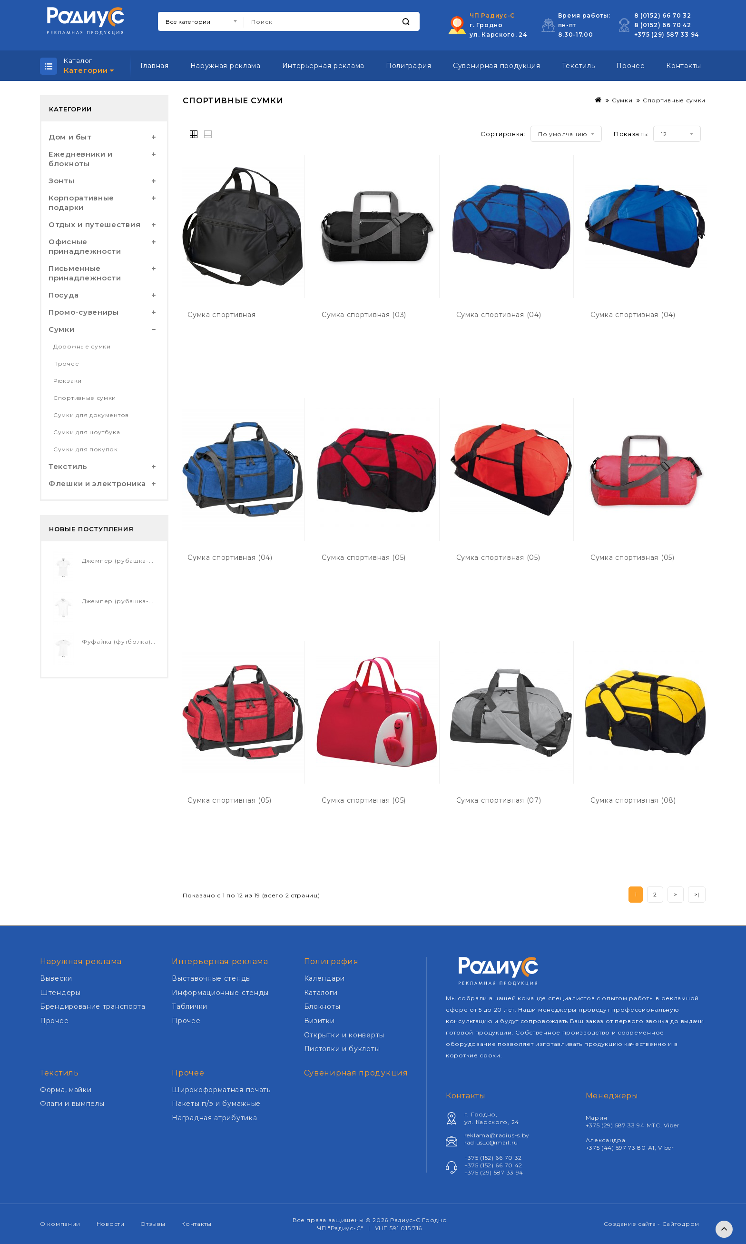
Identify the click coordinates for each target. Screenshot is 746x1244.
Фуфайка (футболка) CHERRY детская (144, 641)
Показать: (631, 134)
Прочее (630, 65)
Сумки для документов (91, 414)
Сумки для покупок (85, 449)
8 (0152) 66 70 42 (662, 25)
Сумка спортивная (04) (498, 314)
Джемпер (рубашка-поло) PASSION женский (155, 560)
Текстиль (578, 65)
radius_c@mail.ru (491, 1142)
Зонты (62, 180)
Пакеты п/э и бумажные (216, 1103)
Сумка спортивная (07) (498, 800)
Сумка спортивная (221, 314)
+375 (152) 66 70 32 (493, 1157)
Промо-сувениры (84, 312)
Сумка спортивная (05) (364, 557)
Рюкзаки (67, 380)
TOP (724, 1229)
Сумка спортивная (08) (633, 800)
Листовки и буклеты (342, 1049)
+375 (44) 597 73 (612, 1147)
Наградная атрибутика (214, 1118)
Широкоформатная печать (221, 1089)
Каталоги (321, 992)
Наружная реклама (225, 65)
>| (696, 894)
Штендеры (60, 992)
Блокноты (322, 1006)
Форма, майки (65, 1089)
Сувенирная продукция (496, 65)
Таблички (189, 1006)
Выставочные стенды (211, 978)
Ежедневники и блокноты (81, 158)
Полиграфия (409, 65)
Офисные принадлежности (85, 246)
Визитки (319, 1020)
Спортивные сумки (84, 397)
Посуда (64, 294)
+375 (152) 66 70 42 (493, 1165)
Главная (154, 65)
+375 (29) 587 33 (662, 34)
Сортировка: (503, 134)
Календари (324, 978)
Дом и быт (70, 136)
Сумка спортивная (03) (364, 314)
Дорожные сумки (82, 346)
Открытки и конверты (344, 1035)
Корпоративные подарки (81, 202)
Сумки (62, 329)
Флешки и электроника (97, 483)
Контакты (683, 65)
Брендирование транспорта (93, 1006)
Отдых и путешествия (94, 224)
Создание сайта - (633, 1223)
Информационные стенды (220, 992)
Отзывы (152, 1223)
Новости (111, 1223)
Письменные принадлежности (85, 273)
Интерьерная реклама (323, 65)
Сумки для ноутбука (86, 432)
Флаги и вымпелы (72, 1103)
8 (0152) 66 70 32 (662, 15)
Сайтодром (680, 1223)
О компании (60, 1223)
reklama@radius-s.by (497, 1135)
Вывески (56, 978)
